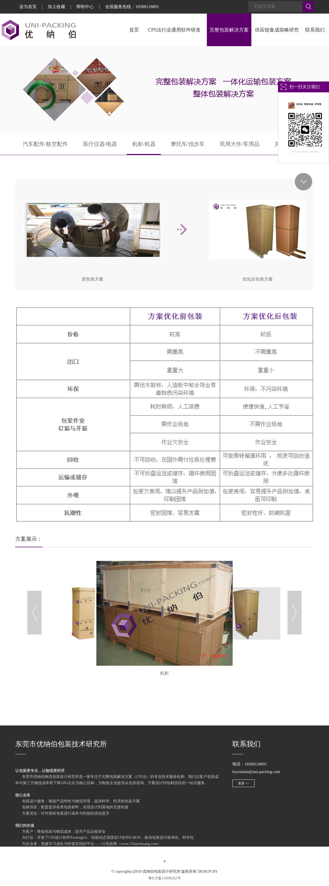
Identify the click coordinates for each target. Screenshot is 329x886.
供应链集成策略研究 (277, 30)
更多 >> (243, 783)
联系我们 (315, 30)
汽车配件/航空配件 (45, 144)
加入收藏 (56, 6)
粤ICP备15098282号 (164, 878)
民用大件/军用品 (240, 144)
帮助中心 (85, 6)
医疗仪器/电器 (100, 144)
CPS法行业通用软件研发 (174, 30)
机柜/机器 (144, 144)
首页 (134, 30)
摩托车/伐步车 (188, 144)
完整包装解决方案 (229, 30)
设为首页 (28, 6)
